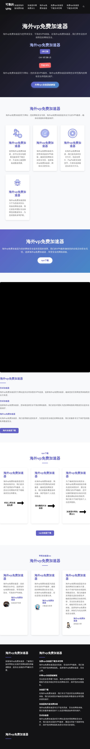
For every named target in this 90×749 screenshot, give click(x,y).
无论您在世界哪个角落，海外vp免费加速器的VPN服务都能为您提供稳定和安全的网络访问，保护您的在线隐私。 (61, 683)
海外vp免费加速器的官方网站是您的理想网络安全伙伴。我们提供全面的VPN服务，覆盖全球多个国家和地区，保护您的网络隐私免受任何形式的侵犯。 (61, 722)
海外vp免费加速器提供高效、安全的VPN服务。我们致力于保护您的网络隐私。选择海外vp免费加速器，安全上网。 (61, 668)
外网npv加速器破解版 (45, 85)
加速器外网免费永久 (77, 512)
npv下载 (45, 261)
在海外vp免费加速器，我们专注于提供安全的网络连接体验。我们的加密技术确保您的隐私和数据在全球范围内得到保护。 (61, 697)
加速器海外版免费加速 (48, 705)
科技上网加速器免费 (14, 503)
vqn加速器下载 (45, 534)
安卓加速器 (43, 716)
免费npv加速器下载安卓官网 (51, 662)
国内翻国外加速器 (45, 506)
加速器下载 (43, 691)
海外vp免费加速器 (16, 653)
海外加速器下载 (9, 431)
